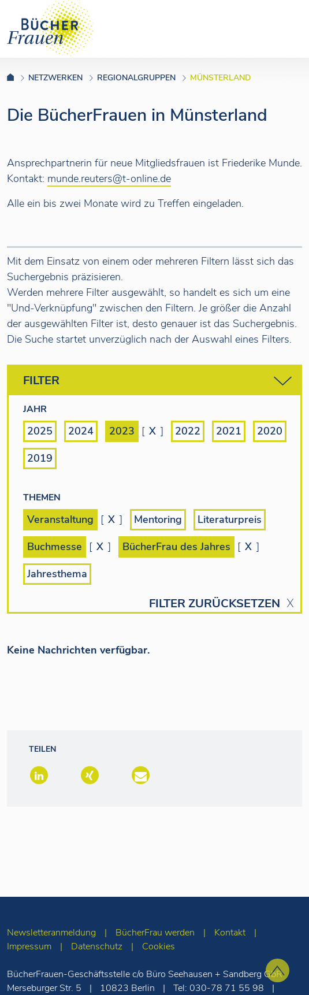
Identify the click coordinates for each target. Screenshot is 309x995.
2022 (187, 431)
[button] (38, 776)
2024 (81, 431)
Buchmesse (54, 547)
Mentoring (158, 519)
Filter (157, 381)
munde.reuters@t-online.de (109, 178)
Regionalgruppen (136, 77)
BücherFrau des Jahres (176, 547)
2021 (228, 431)
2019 (40, 458)
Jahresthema (57, 574)
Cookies (158, 946)
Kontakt (229, 932)
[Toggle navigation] (281, 28)
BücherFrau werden (155, 932)
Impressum (29, 946)
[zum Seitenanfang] (277, 970)
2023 (122, 431)
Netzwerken (55, 77)
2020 (269, 431)
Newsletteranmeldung (51, 932)
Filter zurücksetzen (214, 603)
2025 (40, 431)
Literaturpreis (230, 519)
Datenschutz (96, 946)
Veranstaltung (60, 519)
